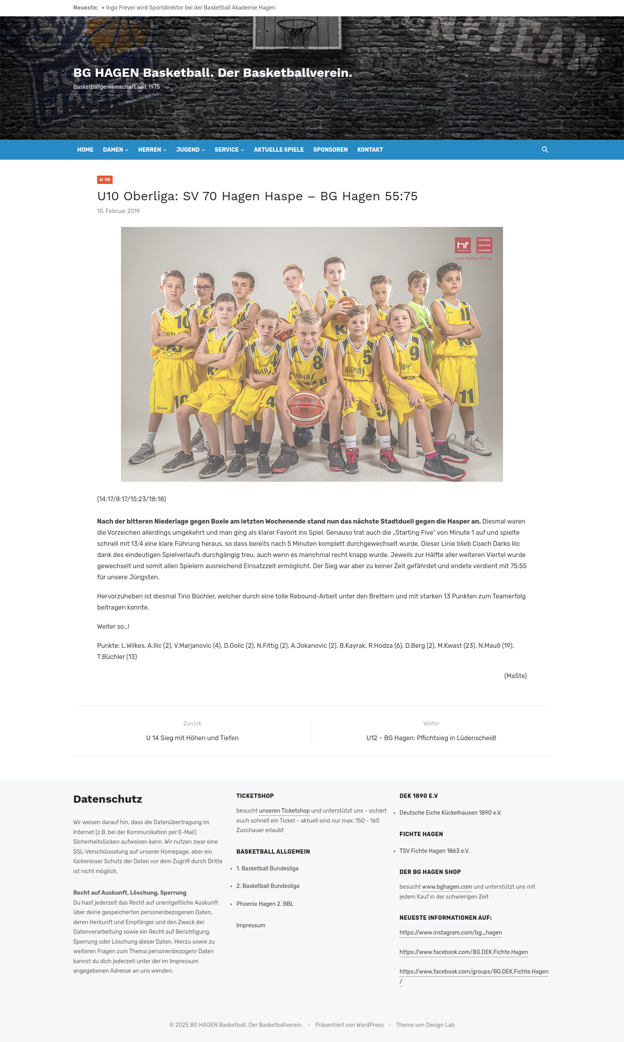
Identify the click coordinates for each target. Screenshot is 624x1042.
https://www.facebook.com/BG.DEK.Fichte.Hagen (464, 952)
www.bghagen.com (447, 887)
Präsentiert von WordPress (350, 1025)
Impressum (250, 925)
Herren (149, 150)
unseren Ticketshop (284, 810)
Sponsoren (330, 150)
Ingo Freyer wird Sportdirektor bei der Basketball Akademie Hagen (190, 7)
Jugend (188, 150)
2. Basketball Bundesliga (267, 886)
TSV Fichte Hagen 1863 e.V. (435, 851)
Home (85, 150)
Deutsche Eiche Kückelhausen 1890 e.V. (451, 812)
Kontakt (370, 150)
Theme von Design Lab (425, 1025)
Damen (113, 150)
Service (226, 150)
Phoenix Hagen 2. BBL (265, 904)
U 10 (104, 179)
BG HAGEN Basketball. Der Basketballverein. (212, 72)
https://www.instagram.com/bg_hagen (451, 932)
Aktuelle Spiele (279, 150)
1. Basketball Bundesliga (267, 868)
